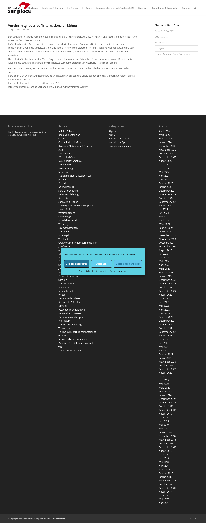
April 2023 (164, 264)
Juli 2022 (163, 298)
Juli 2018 (163, 454)
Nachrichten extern (119, 138)
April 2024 (164, 220)
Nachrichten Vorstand (120, 145)
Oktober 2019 (166, 406)
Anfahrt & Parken (67, 131)
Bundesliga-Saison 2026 (164, 31)
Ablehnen (101, 263)
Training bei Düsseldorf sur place (75, 205)
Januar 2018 (165, 476)
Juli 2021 (163, 339)
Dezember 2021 (167, 320)
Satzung (62, 279)
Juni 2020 (164, 380)
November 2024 (167, 194)
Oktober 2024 (166, 198)
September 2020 (167, 369)
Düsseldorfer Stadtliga (70, 160)
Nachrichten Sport (118, 142)
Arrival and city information (72, 339)
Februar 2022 (166, 317)
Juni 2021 (164, 342)
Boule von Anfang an (69, 134)
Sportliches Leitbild (68, 220)
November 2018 (167, 439)
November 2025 (167, 149)
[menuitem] (33, 8)
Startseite (63, 198)
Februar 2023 (166, 272)
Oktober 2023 (166, 242)
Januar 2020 (165, 395)
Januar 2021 (165, 357)
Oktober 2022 (166, 287)
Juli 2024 (163, 209)
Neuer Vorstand (161, 43)
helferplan (63, 172)
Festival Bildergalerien (69, 298)
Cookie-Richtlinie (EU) (69, 142)
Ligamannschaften (68, 227)
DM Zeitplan (64, 153)
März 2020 (164, 387)
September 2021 (167, 331)
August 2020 (165, 372)
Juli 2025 (163, 164)
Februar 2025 (166, 183)
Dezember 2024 (167, 190)
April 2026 (164, 131)
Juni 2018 (164, 458)
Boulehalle (64, 287)
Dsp (27, 29)
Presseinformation (68, 276)
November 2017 (167, 480)
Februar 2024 (166, 227)
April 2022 (164, 309)
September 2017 (167, 488)
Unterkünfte (64, 209)
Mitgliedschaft (65, 290)
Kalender (63, 183)
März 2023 (164, 268)
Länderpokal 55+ (161, 48)
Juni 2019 (164, 421)
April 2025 (164, 175)
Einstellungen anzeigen (127, 263)
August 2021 (165, 335)
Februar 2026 (166, 138)
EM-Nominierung (161, 37)
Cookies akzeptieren (77, 263)
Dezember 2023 (167, 235)
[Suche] (195, 8)
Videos (61, 294)
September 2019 (167, 409)
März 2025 (164, 179)
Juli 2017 (163, 495)
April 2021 (164, 350)
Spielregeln (64, 235)
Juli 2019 (163, 417)
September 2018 (167, 447)
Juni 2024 (164, 212)
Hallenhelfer (64, 164)
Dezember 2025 (167, 145)
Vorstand (63, 238)
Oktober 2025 (166, 153)
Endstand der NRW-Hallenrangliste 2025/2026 (173, 54)
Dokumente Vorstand (69, 350)
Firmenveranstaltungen (70, 317)
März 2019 (164, 428)
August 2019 (165, 413)
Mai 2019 (164, 424)
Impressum (122, 271)
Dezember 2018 (167, 436)
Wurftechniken (66, 283)
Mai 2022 (164, 305)
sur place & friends (68, 201)
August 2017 (165, 491)
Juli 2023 (163, 253)
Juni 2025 (164, 168)
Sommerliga (64, 216)
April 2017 (164, 502)
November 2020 (167, 361)
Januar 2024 (165, 231)
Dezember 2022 (167, 279)
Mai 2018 (164, 461)
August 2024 (165, 205)
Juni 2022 (164, 302)
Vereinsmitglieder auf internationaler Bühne (42, 25)
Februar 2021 (166, 354)
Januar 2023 (165, 276)
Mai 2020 (164, 383)
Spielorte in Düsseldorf (70, 302)
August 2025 (165, 160)
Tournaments (65, 328)
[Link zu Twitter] (195, 518)
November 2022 (167, 283)
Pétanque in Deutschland (71, 309)
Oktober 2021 (166, 328)
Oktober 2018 (166, 443)
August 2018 (165, 450)
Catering (62, 138)
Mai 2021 (164, 346)
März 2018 (164, 469)
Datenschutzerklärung (105, 271)
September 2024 (167, 201)
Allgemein (114, 131)
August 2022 (165, 294)
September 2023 (167, 246)
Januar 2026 (165, 142)
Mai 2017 (164, 499)
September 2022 (167, 290)
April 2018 (164, 465)
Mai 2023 (164, 261)
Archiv (112, 134)
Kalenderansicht (66, 186)
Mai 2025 (164, 172)
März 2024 (164, 224)
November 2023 (167, 238)
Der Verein (64, 231)
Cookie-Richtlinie (86, 271)
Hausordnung (65, 168)
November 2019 (167, 402)
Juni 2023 (164, 257)
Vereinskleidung (66, 212)
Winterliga (63, 224)
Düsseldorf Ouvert (68, 157)
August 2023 (165, 250)
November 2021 (167, 324)
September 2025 (167, 157)
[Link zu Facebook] (190, 518)
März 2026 (164, 134)
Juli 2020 (163, 376)
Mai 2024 (164, 216)
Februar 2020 (166, 391)
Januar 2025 (165, 186)
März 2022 (164, 313)
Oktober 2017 (166, 484)
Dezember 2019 (167, 398)
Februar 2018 (166, 473)
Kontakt (62, 305)
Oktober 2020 (166, 365)
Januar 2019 (165, 432)
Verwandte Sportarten (70, 313)
